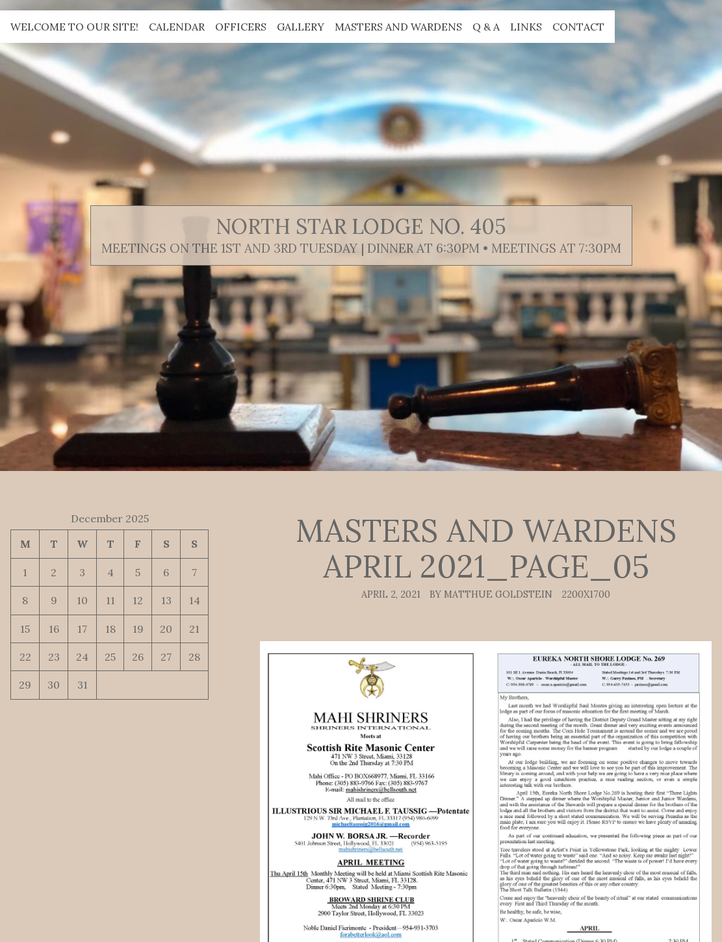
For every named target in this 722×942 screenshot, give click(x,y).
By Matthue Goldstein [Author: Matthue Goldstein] (491, 594)
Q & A (486, 26)
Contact (578, 26)
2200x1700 (585, 594)
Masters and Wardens (398, 26)
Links (526, 26)
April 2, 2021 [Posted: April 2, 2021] (390, 594)
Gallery (300, 26)
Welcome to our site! (74, 26)
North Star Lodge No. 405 (361, 226)
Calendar (177, 26)
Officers (240, 26)
